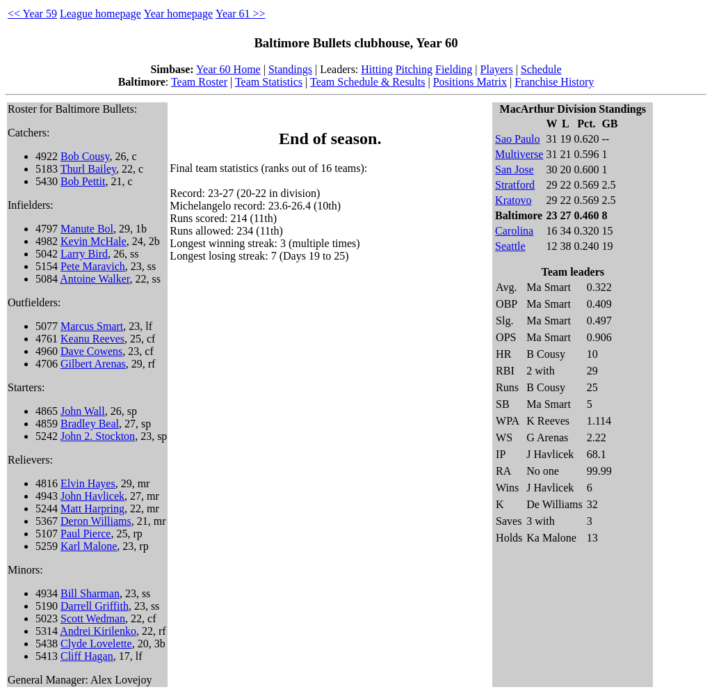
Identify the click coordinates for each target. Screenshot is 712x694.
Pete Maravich (92, 266)
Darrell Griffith (94, 606)
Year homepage (178, 13)
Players (496, 69)
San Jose (514, 169)
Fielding (453, 69)
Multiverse (519, 154)
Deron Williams (95, 521)
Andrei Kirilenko (98, 631)
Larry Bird (84, 254)
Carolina (514, 231)
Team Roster (199, 82)
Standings (290, 69)
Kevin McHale (93, 241)
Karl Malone (88, 546)
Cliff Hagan (86, 656)
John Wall (82, 411)
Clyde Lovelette (96, 643)
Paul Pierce (85, 533)
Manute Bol (86, 229)
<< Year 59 (32, 13)
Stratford (515, 185)
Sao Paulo (517, 139)
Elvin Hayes (87, 483)
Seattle (510, 246)
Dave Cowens (91, 351)
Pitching (414, 69)
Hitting (376, 69)
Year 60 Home (228, 69)
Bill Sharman (90, 593)
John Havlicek (92, 496)
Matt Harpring (92, 508)
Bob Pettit (82, 181)
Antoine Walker (94, 279)
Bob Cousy (85, 156)
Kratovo (513, 200)
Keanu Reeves (92, 339)
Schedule (541, 69)
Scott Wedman (92, 618)
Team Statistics (268, 82)
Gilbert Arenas (93, 364)
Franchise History (554, 82)
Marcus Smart (91, 326)
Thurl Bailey (88, 169)
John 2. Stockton (97, 436)
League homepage (100, 13)
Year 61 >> (241, 13)
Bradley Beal (89, 423)
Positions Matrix (470, 82)
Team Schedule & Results (368, 82)
